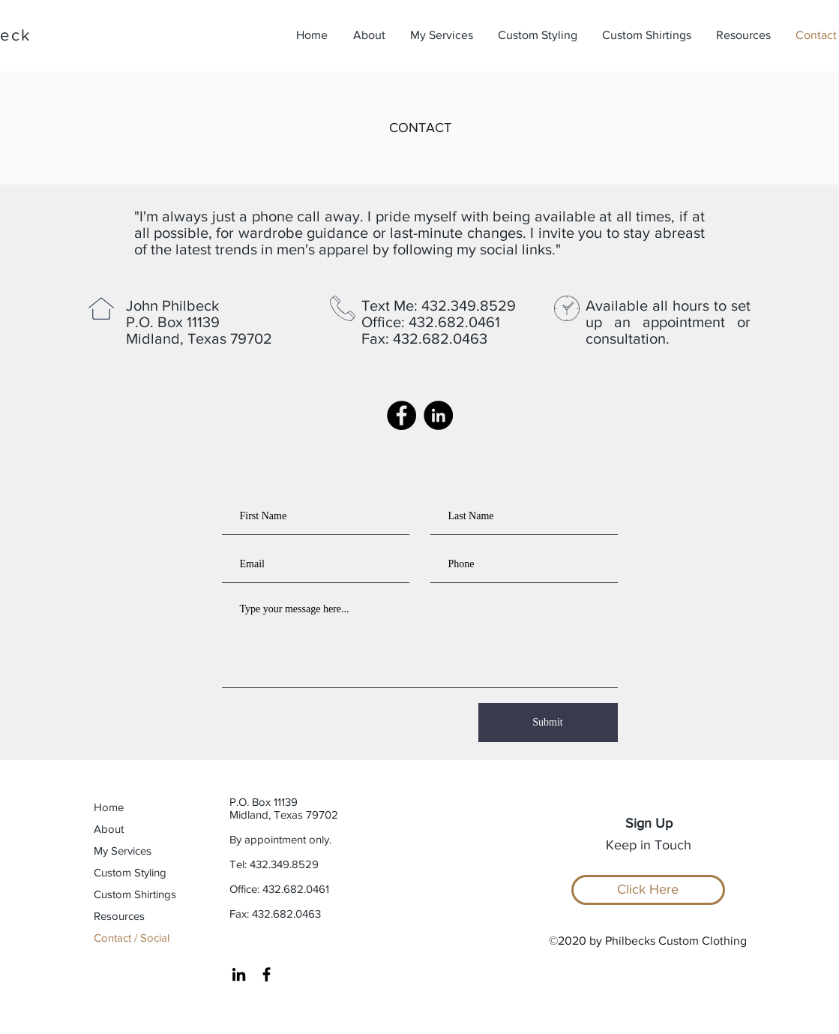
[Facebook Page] (401, 415)
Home (109, 807)
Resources (119, 915)
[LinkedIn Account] (438, 415)
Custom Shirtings (135, 894)
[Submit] (548, 722)
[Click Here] (648, 890)
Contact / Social (131, 937)
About (109, 828)
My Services (122, 850)
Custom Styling (130, 872)
